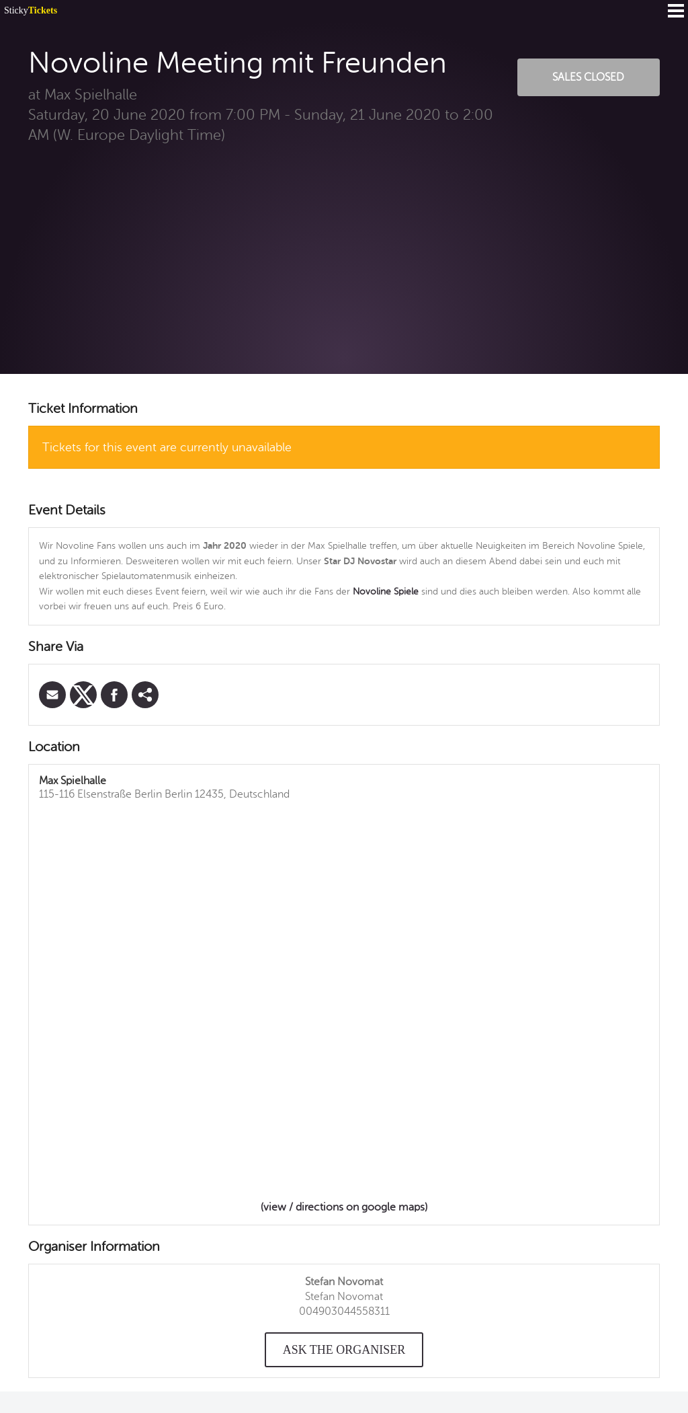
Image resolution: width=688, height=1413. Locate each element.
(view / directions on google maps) (344, 1207)
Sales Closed (588, 77)
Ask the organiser (344, 1350)
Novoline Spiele (386, 591)
